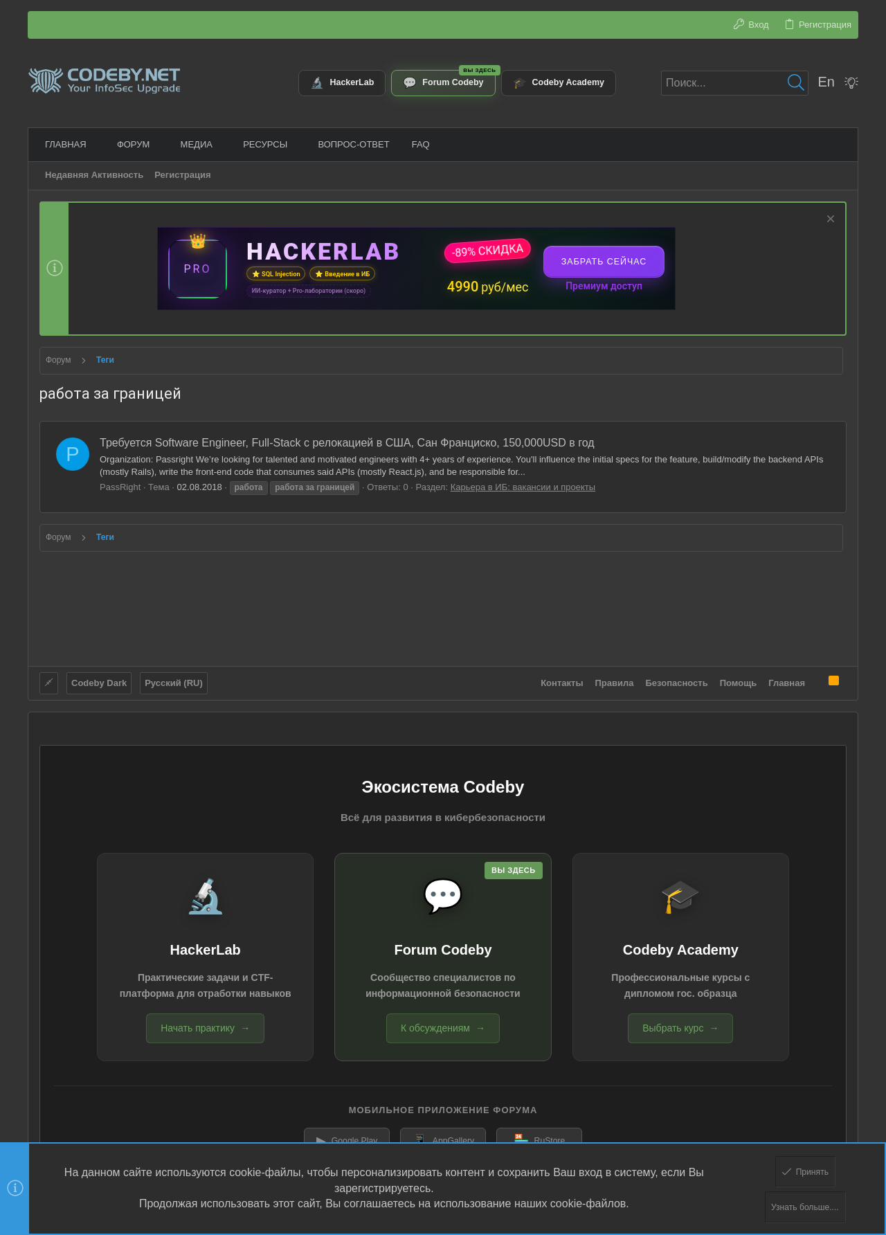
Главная (786, 678)
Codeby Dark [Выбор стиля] (99, 678)
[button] (91, 144)
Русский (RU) (174, 678)
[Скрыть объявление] (829, 220)
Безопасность (677, 678)
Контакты (562, 678)
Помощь (738, 678)
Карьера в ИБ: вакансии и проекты (523, 487)
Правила (614, 678)
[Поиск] (735, 83)
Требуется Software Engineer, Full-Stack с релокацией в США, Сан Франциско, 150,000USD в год (347, 443)
